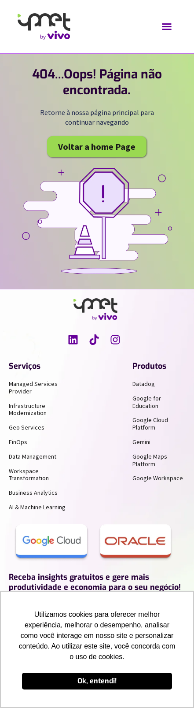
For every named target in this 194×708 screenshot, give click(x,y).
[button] (167, 26)
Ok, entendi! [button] (97, 681)
